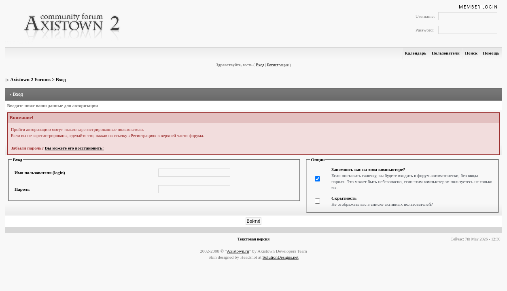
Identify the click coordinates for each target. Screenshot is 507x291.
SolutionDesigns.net (281, 257)
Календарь (415, 53)
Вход (260, 65)
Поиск (471, 53)
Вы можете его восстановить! (74, 148)
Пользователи (446, 53)
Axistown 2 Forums (30, 79)
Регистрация (278, 65)
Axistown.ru (238, 251)
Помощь (491, 53)
